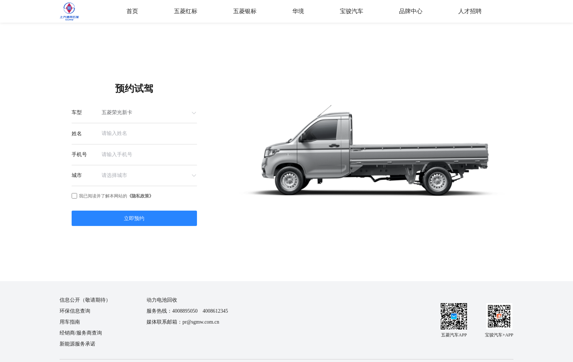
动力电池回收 (162, 300)
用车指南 (70, 322)
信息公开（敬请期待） (85, 300)
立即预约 (134, 218)
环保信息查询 (75, 311)
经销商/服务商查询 (81, 333)
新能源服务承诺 (77, 344)
